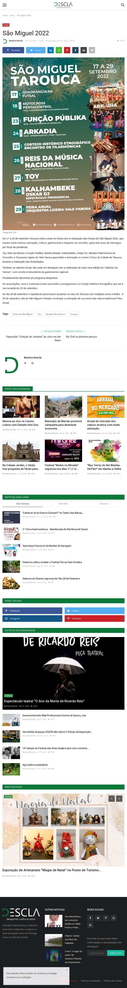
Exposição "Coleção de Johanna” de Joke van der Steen (33, 338)
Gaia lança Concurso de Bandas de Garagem (46, 545)
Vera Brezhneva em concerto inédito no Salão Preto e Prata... (73, 922)
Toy (39, 314)
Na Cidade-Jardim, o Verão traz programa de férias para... (21, 467)
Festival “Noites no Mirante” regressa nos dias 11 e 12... (62, 467)
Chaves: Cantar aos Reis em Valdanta (72, 939)
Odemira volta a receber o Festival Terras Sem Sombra (52, 562)
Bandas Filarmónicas (55, 314)
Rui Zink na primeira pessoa (81, 336)
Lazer (12, 15)
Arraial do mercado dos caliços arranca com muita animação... (103, 425)
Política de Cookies (113, 980)
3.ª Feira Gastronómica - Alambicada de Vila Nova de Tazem (55, 529)
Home (5, 15)
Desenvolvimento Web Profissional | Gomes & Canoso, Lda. (54, 715)
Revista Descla (12, 41)
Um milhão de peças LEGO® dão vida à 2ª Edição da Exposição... (57, 732)
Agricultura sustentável (35, 765)
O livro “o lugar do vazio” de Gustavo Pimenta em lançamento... (73, 956)
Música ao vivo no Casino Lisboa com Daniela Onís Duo (20, 423)
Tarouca (74, 314)
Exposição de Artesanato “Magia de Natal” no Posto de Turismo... (51, 870)
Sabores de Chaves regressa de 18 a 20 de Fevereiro (51, 578)
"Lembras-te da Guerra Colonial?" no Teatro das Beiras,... (53, 513)
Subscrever (116, 953)
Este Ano (104, 503)
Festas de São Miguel (22, 314)
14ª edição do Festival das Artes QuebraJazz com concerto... (55, 748)
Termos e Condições (91, 980)
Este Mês (63, 503)
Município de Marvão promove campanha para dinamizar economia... (63, 425)
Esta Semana (23, 503)
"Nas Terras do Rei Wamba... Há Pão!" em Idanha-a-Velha (104, 467)
